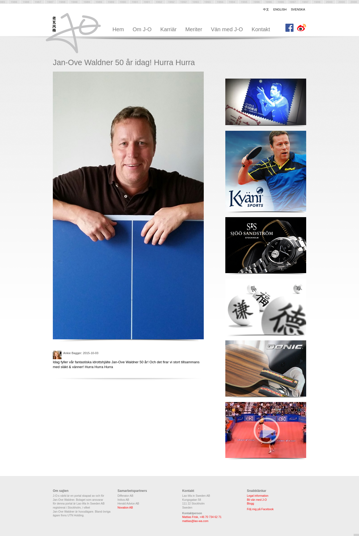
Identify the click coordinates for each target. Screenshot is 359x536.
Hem (118, 29)
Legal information (257, 495)
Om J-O (142, 29)
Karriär (168, 29)
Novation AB (125, 507)
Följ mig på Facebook (260, 509)
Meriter (193, 29)
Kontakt (260, 29)
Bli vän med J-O (257, 499)
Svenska (298, 9)
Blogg (250, 503)
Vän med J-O (227, 29)
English (279, 9)
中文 (266, 9)
